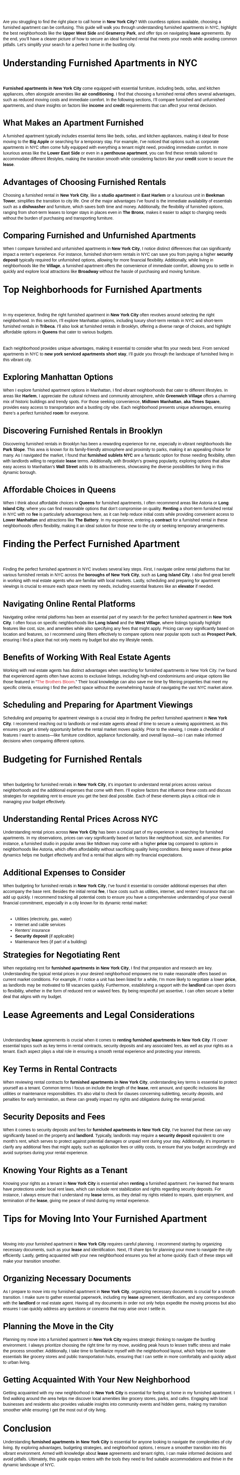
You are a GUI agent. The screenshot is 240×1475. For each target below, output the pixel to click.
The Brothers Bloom (56, 681)
